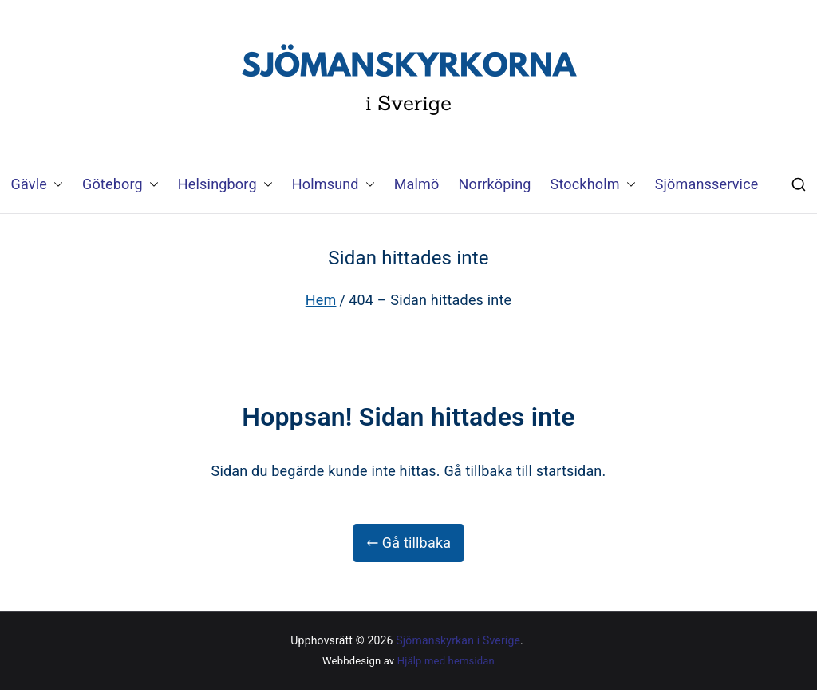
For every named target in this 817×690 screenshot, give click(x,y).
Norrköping (495, 184)
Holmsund (333, 184)
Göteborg (120, 184)
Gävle (37, 184)
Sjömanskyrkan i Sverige (458, 640)
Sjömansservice (707, 184)
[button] (55, 184)
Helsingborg (225, 184)
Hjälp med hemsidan (446, 661)
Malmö (417, 184)
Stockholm (593, 184)
